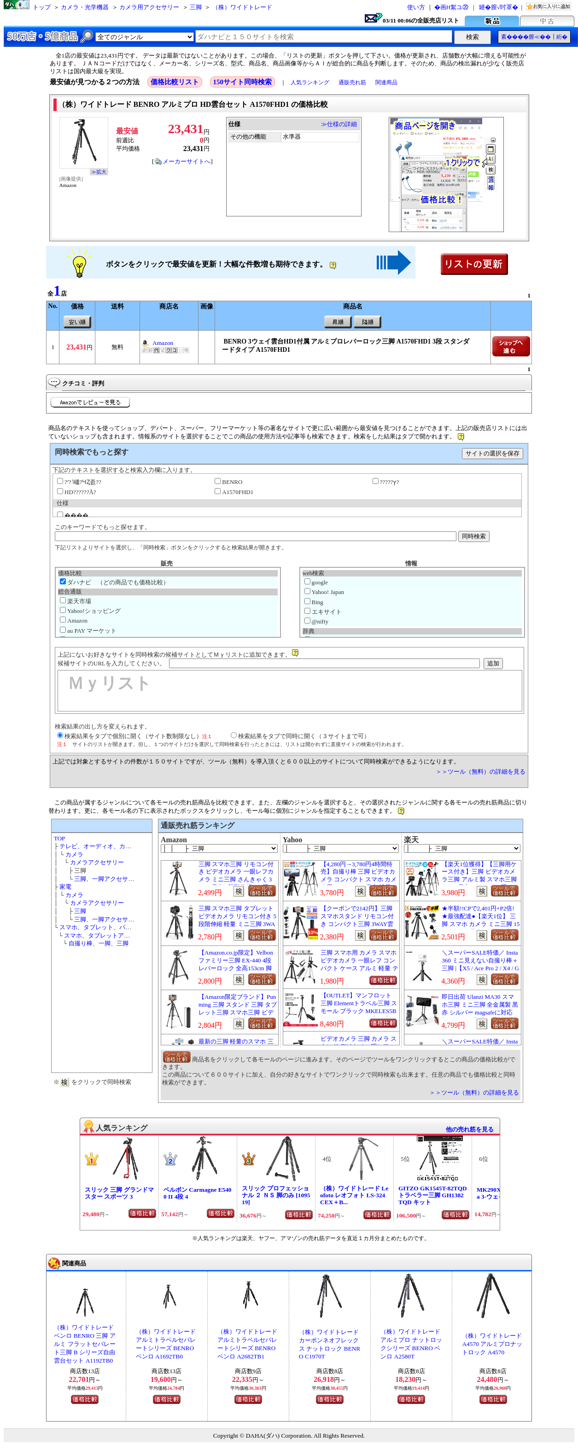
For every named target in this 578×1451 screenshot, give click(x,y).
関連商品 (386, 82)
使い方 (416, 7)
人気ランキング (310, 82)
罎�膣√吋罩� (498, 7)
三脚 (196, 7)
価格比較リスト (175, 82)
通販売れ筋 (352, 82)
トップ (42, 7)
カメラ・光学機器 (85, 7)
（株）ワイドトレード (242, 7)
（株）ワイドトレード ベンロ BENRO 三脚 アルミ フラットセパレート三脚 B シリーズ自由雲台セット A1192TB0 (84, 1344)
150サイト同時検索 (242, 82)
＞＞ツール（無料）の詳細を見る (480, 771)
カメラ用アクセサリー (149, 7)
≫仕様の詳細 (339, 124)
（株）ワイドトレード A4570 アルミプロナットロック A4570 (492, 1344)
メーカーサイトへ (182, 161)
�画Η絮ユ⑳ (451, 7)
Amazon (162, 342)
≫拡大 (98, 172)
